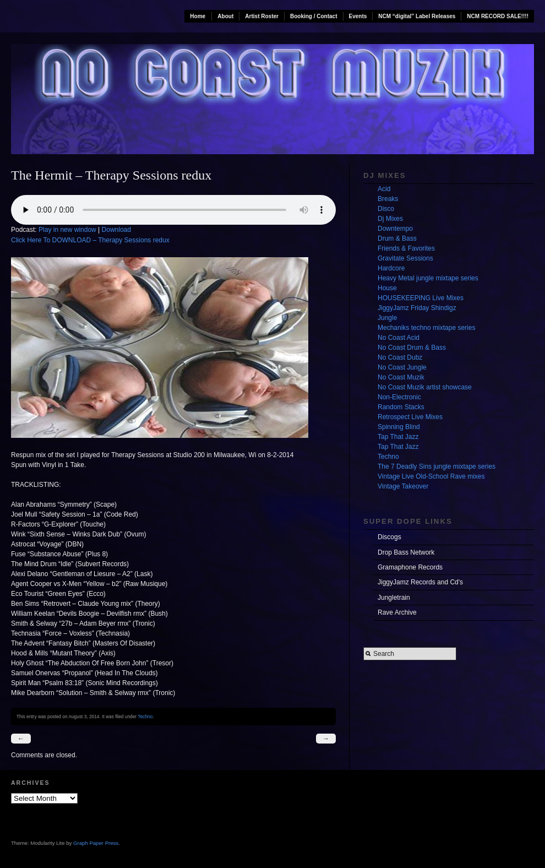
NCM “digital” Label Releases (416, 16)
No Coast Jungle (402, 367)
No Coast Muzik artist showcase (425, 387)
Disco (386, 209)
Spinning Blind (399, 427)
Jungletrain (394, 597)
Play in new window (67, 230)
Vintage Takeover (403, 486)
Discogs (389, 537)
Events (358, 16)
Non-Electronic (399, 397)
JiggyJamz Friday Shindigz (417, 308)
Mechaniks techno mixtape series (426, 328)
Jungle (387, 318)
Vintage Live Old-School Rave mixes (431, 476)
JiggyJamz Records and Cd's (420, 582)
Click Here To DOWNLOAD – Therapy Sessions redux (90, 240)
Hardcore (391, 268)
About (225, 16)
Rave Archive (397, 612)
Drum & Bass (397, 238)
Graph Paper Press (95, 843)
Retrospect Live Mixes (410, 417)
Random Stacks (401, 407)
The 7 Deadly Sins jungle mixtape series (436, 466)
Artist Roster (262, 16)
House (387, 288)
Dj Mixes (390, 219)
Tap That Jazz (398, 437)
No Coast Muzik (401, 377)
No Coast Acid (398, 337)
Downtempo (395, 228)
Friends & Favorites (406, 248)
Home (197, 16)
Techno (145, 716)
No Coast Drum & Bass (412, 347)
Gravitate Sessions (405, 258)
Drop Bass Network (406, 552)
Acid (384, 189)
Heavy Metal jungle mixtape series (428, 278)
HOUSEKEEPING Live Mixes (421, 298)
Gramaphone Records (410, 567)
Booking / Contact (313, 16)
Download (116, 230)
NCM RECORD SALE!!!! (497, 16)
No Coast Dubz (400, 357)
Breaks (388, 199)
